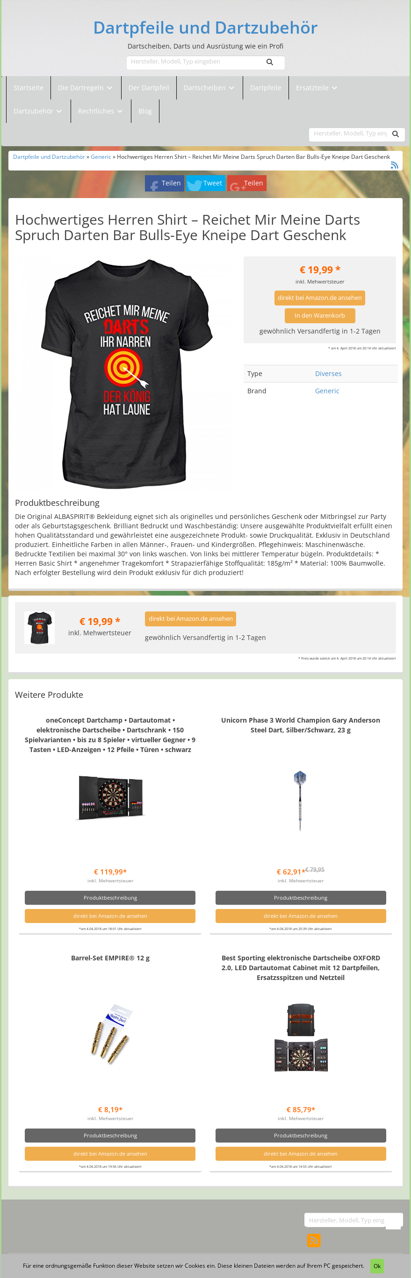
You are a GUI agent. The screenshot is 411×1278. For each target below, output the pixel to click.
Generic (101, 156)
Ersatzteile (313, 87)
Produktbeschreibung (110, 897)
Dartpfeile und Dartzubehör (205, 27)
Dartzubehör (34, 110)
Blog (145, 110)
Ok (377, 1266)
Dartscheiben (206, 87)
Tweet (212, 182)
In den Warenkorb (320, 316)
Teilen (171, 182)
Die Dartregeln (86, 87)
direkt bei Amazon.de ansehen (320, 298)
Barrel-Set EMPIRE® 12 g (110, 957)
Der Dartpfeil (149, 87)
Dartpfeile (265, 87)
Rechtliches (101, 110)
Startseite (28, 87)
